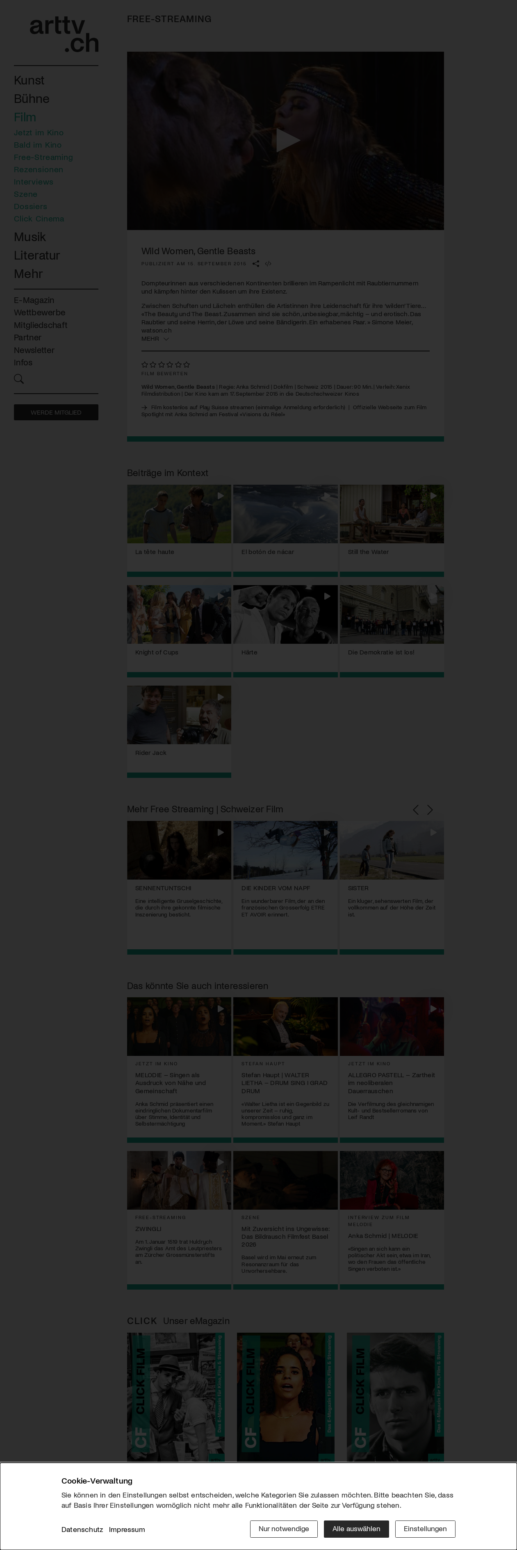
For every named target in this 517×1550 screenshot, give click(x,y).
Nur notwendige (284, 1528)
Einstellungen (425, 1528)
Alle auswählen (356, 1528)
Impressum (127, 1529)
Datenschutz (82, 1529)
